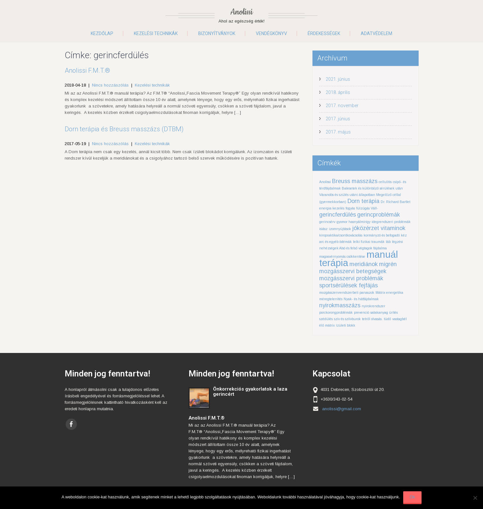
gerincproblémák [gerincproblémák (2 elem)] (378, 214)
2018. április (338, 92)
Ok (412, 497)
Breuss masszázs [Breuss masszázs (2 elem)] (354, 181)
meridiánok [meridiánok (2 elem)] (363, 264)
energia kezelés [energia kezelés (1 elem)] (331, 208)
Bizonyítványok (216, 33)
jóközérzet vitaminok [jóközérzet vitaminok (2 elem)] (378, 228)
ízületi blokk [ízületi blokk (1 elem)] (345, 325)
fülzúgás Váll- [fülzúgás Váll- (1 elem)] (367, 208)
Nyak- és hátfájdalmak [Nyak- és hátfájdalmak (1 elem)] (361, 299)
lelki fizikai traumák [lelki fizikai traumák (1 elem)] (369, 242)
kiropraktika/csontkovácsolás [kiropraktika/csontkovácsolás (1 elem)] (340, 235)
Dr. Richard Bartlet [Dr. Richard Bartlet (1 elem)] (395, 202)
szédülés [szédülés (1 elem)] (326, 319)
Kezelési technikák (156, 33)
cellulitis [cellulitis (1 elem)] (385, 182)
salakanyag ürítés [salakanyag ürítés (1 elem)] (384, 312)
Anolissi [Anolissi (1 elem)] (325, 182)
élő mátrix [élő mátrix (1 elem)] (327, 325)
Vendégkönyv (271, 33)
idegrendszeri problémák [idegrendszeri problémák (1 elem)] (391, 222)
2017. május (338, 131)
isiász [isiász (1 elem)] (323, 229)
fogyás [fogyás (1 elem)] (350, 208)
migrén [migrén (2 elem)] (388, 264)
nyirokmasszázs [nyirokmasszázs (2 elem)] (339, 305)
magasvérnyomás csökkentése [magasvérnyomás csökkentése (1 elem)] (342, 256)
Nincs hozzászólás (110, 85)
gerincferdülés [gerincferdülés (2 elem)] (337, 214)
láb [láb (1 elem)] (388, 242)
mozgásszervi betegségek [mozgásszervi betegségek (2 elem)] (352, 271)
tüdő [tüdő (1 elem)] (387, 319)
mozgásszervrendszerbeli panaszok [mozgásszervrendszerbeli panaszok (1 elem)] (346, 292)
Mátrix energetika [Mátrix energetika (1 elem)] (389, 292)
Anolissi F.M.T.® (87, 70)
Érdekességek (324, 33)
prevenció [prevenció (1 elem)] (361, 312)
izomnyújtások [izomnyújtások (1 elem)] (340, 229)
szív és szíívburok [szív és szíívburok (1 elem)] (347, 319)
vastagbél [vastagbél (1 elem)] (399, 319)
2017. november (342, 105)
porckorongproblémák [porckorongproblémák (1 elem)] (336, 312)
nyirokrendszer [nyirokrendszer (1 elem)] (373, 306)
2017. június (338, 118)
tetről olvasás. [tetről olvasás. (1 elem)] (372, 319)
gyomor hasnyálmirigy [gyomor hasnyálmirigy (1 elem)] (353, 222)
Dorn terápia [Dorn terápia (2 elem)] (363, 201)
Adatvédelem (376, 33)
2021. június (338, 79)
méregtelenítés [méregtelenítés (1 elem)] (330, 299)
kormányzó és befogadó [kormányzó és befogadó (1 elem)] (382, 235)
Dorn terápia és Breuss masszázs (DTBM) (124, 129)
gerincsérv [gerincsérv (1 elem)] (327, 222)
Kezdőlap (102, 33)
